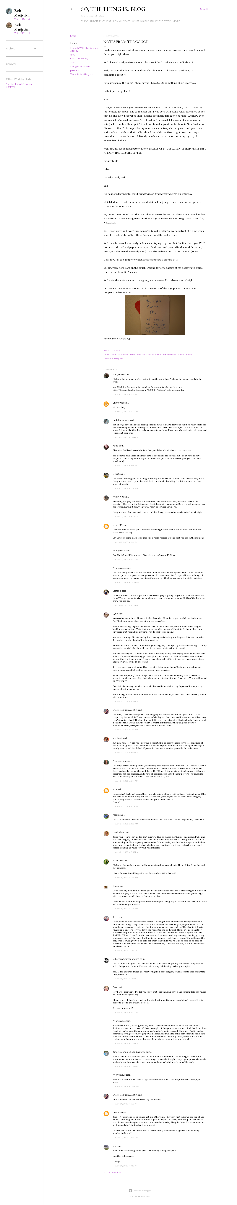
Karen (116, 815)
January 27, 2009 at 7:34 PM (125, 1137)
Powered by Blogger (140, 1190)
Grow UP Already (79, 58)
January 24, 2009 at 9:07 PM (125, 852)
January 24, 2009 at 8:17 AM (125, 730)
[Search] (205, 9)
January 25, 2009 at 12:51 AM (125, 877)
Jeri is (115, 917)
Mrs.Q (116, 474)
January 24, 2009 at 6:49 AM (125, 701)
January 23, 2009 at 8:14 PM (125, 488)
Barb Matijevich (121, 420)
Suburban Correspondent (126, 959)
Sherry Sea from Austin (125, 710)
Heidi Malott (119, 832)
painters (74, 70)
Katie (115, 445)
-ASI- (148, 1196)
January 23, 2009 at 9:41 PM (125, 542)
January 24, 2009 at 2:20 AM (125, 605)
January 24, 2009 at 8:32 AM (125, 752)
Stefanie (117, 590)
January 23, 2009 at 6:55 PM (125, 465)
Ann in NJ (118, 496)
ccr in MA (117, 525)
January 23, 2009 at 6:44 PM (125, 437)
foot (72, 54)
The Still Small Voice (116, 21)
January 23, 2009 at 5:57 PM (125, 394)
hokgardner (119, 374)
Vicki (115, 789)
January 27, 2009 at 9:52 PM (125, 1166)
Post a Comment (112, 1172)
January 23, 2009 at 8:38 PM (125, 516)
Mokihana (118, 860)
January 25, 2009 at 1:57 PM (125, 950)
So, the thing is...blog (113, 9)
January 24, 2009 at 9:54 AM (125, 781)
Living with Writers (80, 66)
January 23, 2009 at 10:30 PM (126, 582)
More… (177, 21)
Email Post (115, 350)
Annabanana (119, 761)
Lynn (115, 613)
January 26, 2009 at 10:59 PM (126, 1086)
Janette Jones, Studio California (129, 1052)
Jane (72, 62)
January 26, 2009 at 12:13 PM (125, 1066)
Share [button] (73, 36)
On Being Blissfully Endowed (151, 21)
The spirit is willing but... (82, 74)
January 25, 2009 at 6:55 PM (125, 979)
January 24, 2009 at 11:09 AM (125, 806)
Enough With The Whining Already (125, 354)
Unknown (118, 402)
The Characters (91, 21)
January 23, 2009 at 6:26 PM (125, 411)
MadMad (117, 738)
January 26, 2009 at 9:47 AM (125, 1012)
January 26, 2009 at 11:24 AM (125, 1043)
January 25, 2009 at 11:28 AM (125, 908)
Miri (114, 1146)
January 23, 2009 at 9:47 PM (125, 559)
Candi (115, 987)
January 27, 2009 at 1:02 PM (125, 1104)
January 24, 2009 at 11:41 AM (125, 824)
